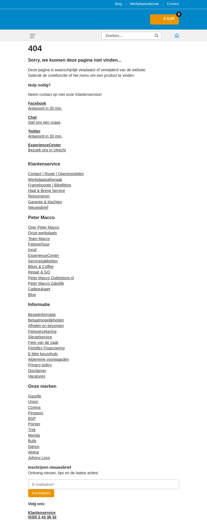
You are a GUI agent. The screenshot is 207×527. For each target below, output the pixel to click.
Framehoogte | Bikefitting (49, 185)
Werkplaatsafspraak (45, 179)
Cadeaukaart (39, 289)
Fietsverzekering (42, 331)
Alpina (33, 452)
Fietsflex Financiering (46, 348)
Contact (173, 4)
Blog (118, 4)
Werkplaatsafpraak (144, 4)
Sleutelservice (40, 337)
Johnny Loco (39, 457)
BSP (32, 418)
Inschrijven (41, 493)
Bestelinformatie (42, 314)
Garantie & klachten (45, 202)
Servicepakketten (43, 261)
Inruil (32, 249)
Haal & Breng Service (46, 190)
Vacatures (36, 376)
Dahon (34, 446)
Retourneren (39, 196)
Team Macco (39, 238)
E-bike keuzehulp (43, 354)
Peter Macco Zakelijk (46, 283)
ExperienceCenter (43, 255)
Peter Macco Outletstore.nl (51, 278)
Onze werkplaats (42, 233)
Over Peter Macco (43, 227)
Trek (32, 430)
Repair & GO (39, 272)
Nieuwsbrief (38, 207)
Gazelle (34, 396)
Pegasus (35, 413)
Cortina (34, 407)
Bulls (32, 441)
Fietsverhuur (39, 244)
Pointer (34, 424)
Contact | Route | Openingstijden (56, 174)
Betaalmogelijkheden (46, 320)
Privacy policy (40, 365)
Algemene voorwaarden (48, 359)
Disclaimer (37, 370)
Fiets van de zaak (43, 342)
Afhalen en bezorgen (46, 325)
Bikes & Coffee (41, 266)
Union (33, 401)
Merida (34, 435)
